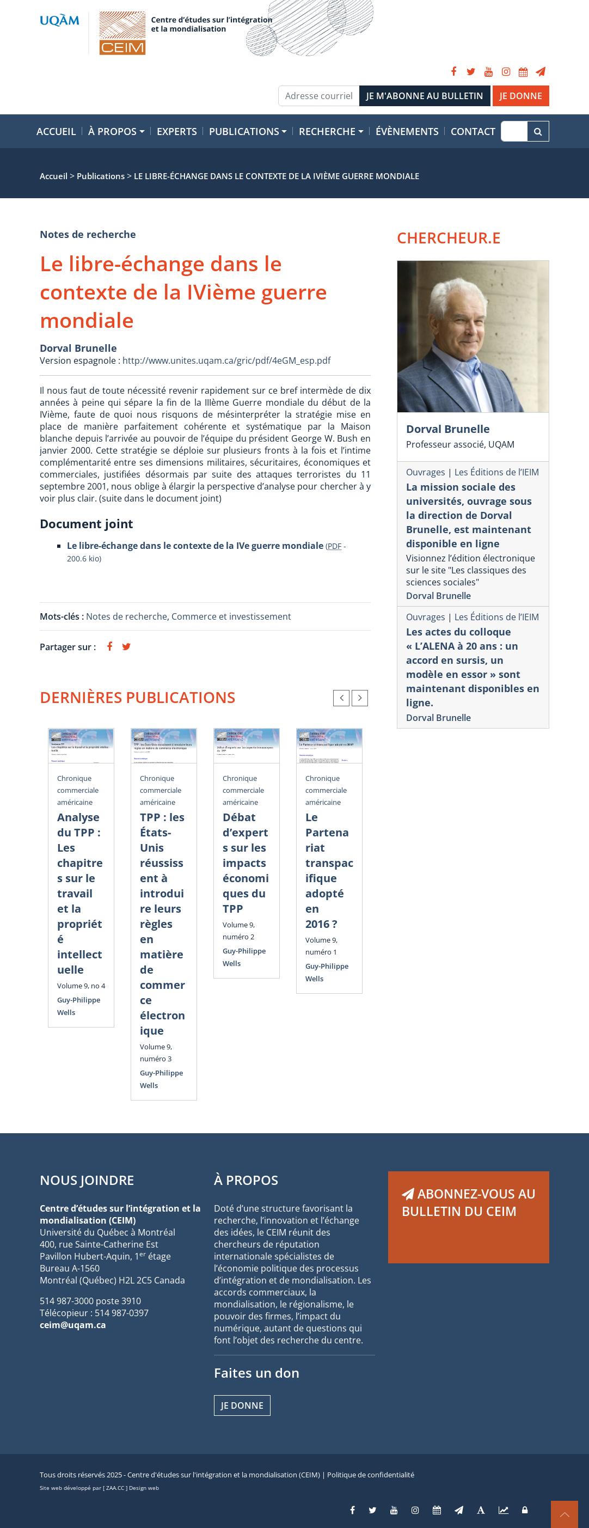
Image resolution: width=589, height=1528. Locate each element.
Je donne (242, 1405)
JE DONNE (521, 96)
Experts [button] (177, 131)
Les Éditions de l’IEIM (497, 472)
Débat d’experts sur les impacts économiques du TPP (246, 863)
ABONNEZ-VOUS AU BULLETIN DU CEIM (469, 1202)
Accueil (56, 131)
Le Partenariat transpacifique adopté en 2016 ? (329, 870)
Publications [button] (244, 131)
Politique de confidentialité (370, 1475)
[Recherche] (514, 131)
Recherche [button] (327, 131)
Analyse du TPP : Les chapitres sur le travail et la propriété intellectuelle (80, 893)
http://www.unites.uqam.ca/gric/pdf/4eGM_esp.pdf (226, 360)
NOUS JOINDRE (87, 1180)
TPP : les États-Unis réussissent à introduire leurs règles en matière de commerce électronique (162, 924)
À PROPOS (246, 1180)
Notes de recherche (88, 234)
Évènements (407, 131)
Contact (473, 131)
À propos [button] (112, 131)
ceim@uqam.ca (73, 1325)
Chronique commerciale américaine (78, 790)
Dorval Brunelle (78, 348)
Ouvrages (425, 472)
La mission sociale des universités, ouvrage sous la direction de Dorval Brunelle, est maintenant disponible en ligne (469, 515)
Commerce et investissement (231, 616)
